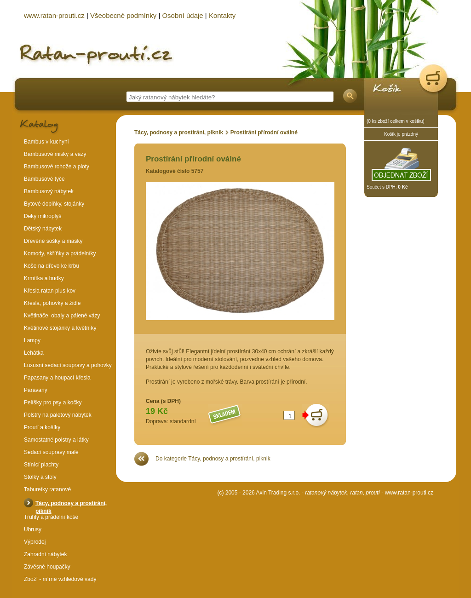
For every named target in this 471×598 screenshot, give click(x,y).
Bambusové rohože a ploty (56, 166)
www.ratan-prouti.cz (409, 492)
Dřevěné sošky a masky (53, 241)
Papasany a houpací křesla (57, 377)
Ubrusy (32, 529)
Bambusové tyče (44, 179)
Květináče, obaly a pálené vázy (62, 315)
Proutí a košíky (42, 427)
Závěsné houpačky (47, 567)
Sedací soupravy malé (51, 452)
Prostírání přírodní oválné (264, 132)
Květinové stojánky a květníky (60, 328)
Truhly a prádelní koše (51, 517)
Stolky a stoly (40, 477)
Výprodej (35, 542)
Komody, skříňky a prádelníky (60, 253)
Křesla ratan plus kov (49, 291)
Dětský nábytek (43, 228)
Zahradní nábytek (45, 554)
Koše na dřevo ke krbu (51, 266)
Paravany (35, 390)
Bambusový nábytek (49, 191)
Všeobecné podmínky (123, 15)
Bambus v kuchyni (46, 141)
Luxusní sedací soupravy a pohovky (68, 365)
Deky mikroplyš (42, 216)
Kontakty (222, 15)
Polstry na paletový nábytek (58, 415)
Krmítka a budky (44, 278)
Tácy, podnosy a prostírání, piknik (178, 132)
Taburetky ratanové (47, 489)
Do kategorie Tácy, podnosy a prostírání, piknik (212, 458)
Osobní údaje (182, 15)
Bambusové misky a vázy (55, 154)
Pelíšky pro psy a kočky (52, 402)
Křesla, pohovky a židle (52, 303)
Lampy (32, 340)
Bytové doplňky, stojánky (54, 204)
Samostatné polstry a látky (56, 440)
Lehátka (34, 353)
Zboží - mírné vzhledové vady (60, 579)
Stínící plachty (41, 464)
